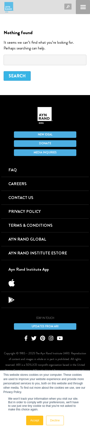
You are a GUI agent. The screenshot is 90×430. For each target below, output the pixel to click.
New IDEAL (45, 134)
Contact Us (20, 197)
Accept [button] (34, 420)
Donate (45, 143)
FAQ (12, 170)
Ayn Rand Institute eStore (37, 253)
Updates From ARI (45, 326)
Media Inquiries (45, 152)
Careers (17, 184)
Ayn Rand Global (27, 239)
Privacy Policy (24, 211)
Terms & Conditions (30, 225)
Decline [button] (55, 420)
